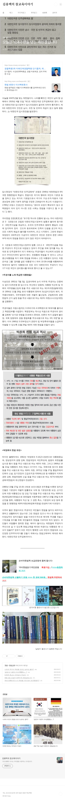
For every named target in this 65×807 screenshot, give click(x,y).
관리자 (54, 13)
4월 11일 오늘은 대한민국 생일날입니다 (18, 684)
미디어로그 (22, 13)
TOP (60, 800)
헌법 (6, 671)
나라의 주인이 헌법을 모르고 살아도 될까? (19, 675)
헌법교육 (12, 671)
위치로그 (34, 13)
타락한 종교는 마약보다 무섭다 (15, 681)
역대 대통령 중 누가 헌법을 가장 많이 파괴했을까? (22, 686)
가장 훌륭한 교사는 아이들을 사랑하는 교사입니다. (17, 767)
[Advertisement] (32, 81)
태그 (11, 13)
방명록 (44, 13)
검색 (55, 4)
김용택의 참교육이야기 (18, 4)
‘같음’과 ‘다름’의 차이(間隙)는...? (16, 678)
